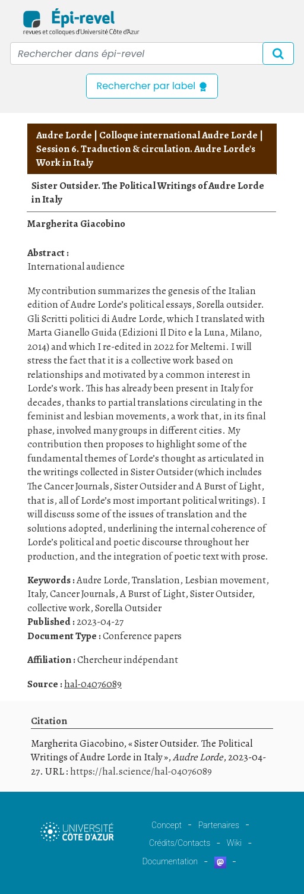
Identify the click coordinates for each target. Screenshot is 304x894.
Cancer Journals (82, 594)
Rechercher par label (151, 86)
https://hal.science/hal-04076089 (141, 771)
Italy (36, 594)
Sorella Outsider (128, 608)
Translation (156, 580)
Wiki (234, 843)
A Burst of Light (152, 594)
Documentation (170, 861)
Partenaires (218, 825)
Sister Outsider (221, 594)
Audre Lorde (64, 135)
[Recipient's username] (152, 53)
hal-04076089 (93, 684)
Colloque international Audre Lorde (178, 135)
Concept (166, 825)
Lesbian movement (225, 580)
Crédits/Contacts (179, 843)
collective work (58, 608)
